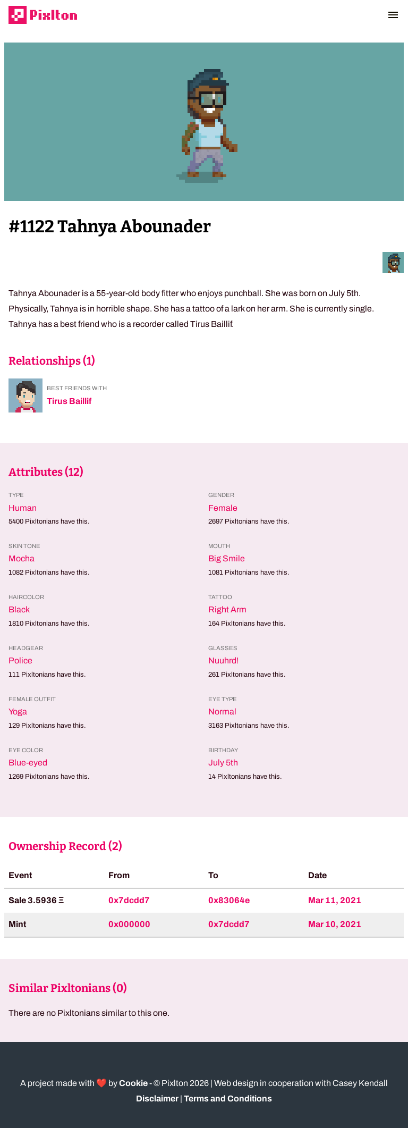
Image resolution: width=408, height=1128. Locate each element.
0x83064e (229, 900)
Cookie (133, 1083)
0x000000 (129, 924)
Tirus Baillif (69, 401)
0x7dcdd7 (129, 900)
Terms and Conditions (228, 1098)
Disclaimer (157, 1098)
